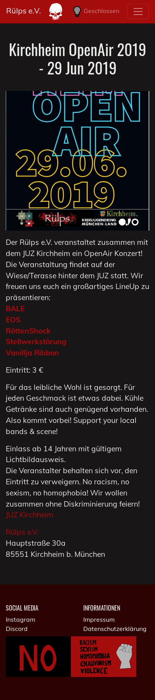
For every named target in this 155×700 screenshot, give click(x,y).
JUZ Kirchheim (29, 514)
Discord (17, 628)
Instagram (20, 619)
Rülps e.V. (23, 10)
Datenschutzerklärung (115, 628)
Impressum (99, 619)
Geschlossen (95, 11)
